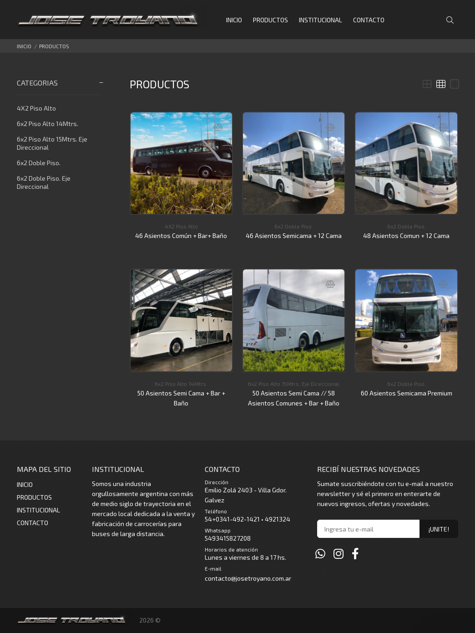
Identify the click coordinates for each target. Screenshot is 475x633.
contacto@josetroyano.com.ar (248, 578)
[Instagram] (338, 553)
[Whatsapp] (320, 553)
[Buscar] (452, 20)
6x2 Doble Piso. (39, 163)
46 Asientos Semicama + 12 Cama (294, 235)
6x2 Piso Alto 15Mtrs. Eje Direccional (52, 143)
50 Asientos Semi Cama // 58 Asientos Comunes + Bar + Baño (293, 398)
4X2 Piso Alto (36, 108)
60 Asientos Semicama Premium (406, 393)
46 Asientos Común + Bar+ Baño (181, 235)
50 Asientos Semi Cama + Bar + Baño (181, 398)
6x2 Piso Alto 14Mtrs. (47, 123)
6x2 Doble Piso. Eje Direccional (44, 182)
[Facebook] (355, 553)
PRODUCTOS (54, 46)
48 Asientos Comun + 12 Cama (406, 235)
